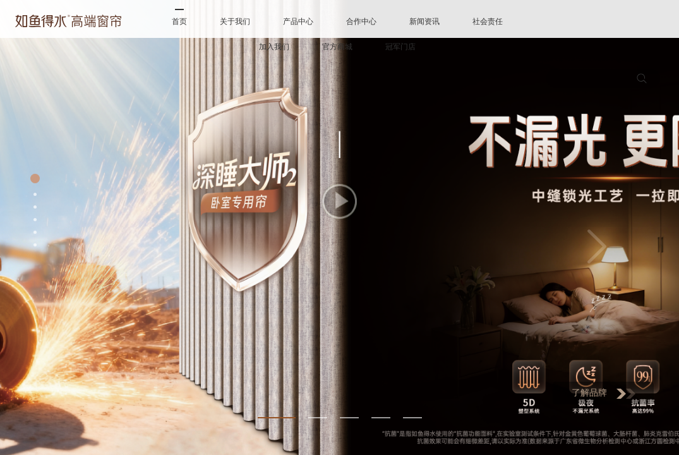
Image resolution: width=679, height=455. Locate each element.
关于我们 (235, 21)
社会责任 (487, 21)
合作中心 (361, 21)
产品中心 (298, 21)
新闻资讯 (424, 21)
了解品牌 (603, 393)
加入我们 (274, 46)
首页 (179, 21)
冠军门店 (400, 46)
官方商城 (337, 46)
